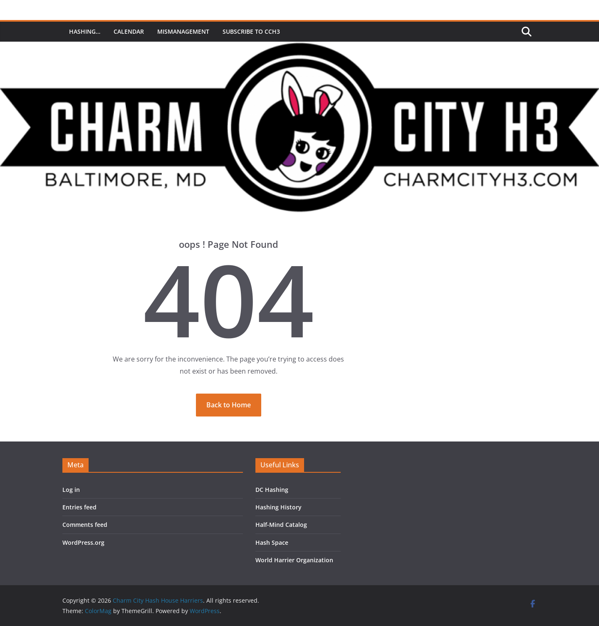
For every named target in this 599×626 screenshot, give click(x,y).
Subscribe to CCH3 (251, 31)
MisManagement (183, 31)
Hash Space (271, 542)
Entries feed (79, 507)
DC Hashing (271, 490)
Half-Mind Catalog (281, 525)
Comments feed (84, 525)
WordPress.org (83, 542)
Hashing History (278, 507)
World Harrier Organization (294, 560)
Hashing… (84, 31)
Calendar (129, 31)
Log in (71, 490)
